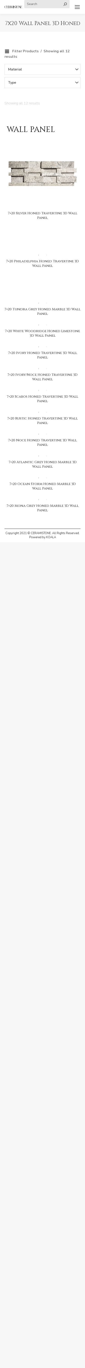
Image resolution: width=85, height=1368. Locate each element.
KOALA (51, 537)
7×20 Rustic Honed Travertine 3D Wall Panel (42, 420)
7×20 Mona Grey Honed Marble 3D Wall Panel (43, 508)
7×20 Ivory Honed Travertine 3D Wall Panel (42, 355)
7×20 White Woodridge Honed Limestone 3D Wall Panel (42, 333)
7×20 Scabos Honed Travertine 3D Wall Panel (42, 399)
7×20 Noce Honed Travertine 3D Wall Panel (42, 442)
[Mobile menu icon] (77, 7)
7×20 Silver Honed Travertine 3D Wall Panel (42, 215)
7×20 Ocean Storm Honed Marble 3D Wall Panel (43, 486)
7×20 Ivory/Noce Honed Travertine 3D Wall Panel (42, 377)
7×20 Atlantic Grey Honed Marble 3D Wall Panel (43, 464)
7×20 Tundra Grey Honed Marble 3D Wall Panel (42, 311)
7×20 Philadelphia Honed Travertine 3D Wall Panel (42, 263)
